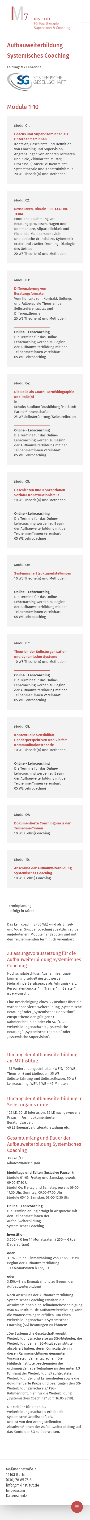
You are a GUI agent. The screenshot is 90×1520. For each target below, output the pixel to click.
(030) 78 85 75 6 (19, 1480)
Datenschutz (16, 1495)
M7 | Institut (45, 19)
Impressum (15, 1490)
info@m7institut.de (22, 1485)
